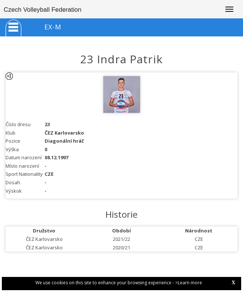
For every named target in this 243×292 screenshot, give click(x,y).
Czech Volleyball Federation (42, 9)
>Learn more (188, 282)
